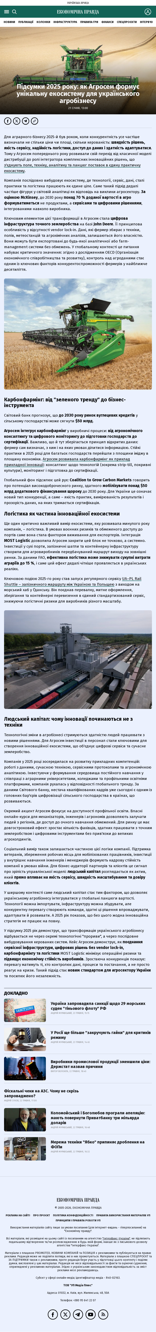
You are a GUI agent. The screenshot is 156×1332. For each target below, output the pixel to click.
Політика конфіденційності (73, 1215)
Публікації (25, 22)
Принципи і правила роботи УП (78, 1220)
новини (9, 22)
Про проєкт (41, 1215)
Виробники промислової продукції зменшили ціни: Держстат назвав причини (100, 1064)
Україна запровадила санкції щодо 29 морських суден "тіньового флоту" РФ (98, 1006)
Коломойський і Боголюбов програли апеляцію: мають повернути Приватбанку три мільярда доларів (98, 1117)
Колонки (43, 22)
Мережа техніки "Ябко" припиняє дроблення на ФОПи (98, 1144)
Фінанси (107, 22)
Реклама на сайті (18, 1215)
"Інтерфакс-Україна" (116, 1238)
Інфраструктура (65, 22)
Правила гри (89, 22)
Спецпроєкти (127, 22)
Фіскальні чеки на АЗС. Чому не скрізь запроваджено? (41, 1093)
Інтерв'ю (146, 22)
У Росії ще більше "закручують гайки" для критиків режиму (101, 1035)
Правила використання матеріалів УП (123, 1215)
